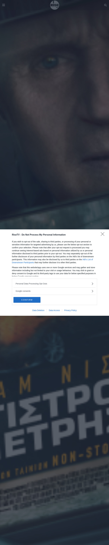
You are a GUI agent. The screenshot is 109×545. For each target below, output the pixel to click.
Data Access (54, 310)
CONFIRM (27, 300)
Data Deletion (38, 310)
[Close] (103, 235)
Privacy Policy (70, 310)
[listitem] (54, 283)
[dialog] (54, 272)
